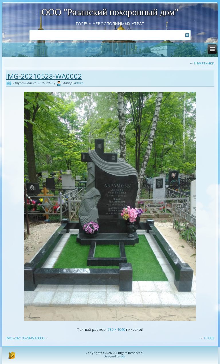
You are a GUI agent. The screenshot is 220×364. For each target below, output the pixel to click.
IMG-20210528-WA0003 (25, 338)
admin (78, 83)
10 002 (208, 338)
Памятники (201, 63)
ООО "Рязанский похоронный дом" (110, 12)
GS (123, 356)
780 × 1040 (116, 329)
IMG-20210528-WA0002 (44, 76)
